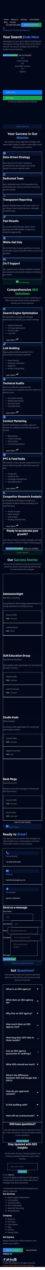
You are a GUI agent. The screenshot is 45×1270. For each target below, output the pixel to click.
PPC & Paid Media (15, 1205)
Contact (13, 22)
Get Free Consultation (14, 548)
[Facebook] (4, 1260)
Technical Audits (14, 1203)
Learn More (12, 339)
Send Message (9, 959)
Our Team (11, 1222)
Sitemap (30, 1265)
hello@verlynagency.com (15, 880)
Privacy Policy (13, 1232)
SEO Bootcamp (13, 1211)
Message (6, 955)
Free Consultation (13, 1250)
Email (5, 930)
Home (6, 19)
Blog (5, 22)
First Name (7, 911)
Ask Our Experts (22, 1141)
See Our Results (25, 55)
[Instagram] (15, 1260)
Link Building (13, 1200)
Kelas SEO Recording (16, 1208)
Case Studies (34, 19)
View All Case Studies (22, 822)
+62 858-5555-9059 (13, 862)
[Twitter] (8, 1260)
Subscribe (22, 1172)
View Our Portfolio (31, 548)
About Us (14, 19)
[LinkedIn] (12, 1260)
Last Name (7, 924)
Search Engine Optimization (19, 1197)
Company (7, 937)
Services (24, 19)
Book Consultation (31, 25)
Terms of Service (20, 1265)
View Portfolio (31, 1250)
